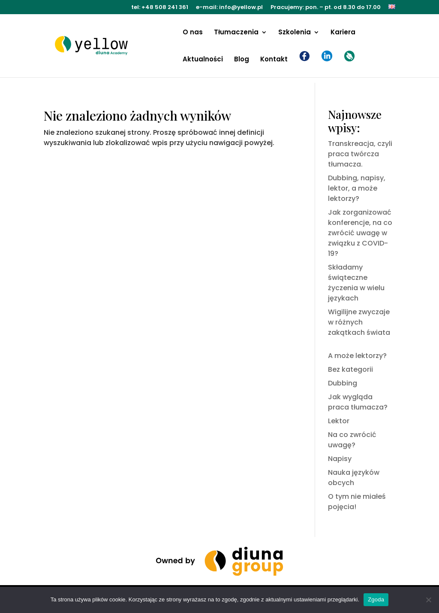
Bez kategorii (350, 369)
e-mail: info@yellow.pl (229, 7)
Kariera (343, 32)
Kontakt (274, 60)
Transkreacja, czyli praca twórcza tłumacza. (360, 154)
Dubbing (342, 383)
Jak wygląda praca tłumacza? (358, 402)
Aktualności (203, 60)
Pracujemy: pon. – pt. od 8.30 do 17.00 (326, 7)
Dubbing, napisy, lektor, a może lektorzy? (356, 188)
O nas (193, 32)
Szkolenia (294, 32)
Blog (241, 60)
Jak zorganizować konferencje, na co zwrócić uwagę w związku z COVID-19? (360, 232)
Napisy (340, 459)
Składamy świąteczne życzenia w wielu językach (356, 282)
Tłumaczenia (236, 32)
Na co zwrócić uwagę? (352, 440)
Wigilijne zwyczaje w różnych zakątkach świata (359, 322)
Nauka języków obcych (353, 477)
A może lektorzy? (357, 356)
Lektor (338, 421)
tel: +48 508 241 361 (159, 7)
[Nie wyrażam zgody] (428, 599)
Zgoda (376, 599)
